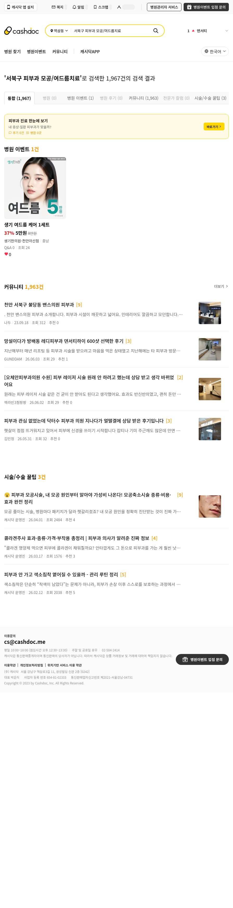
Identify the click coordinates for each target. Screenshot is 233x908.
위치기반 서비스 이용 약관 (65, 665)
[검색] (156, 30)
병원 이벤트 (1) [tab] (80, 98)
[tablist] (116, 98)
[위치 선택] (59, 30)
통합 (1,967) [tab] (19, 98)
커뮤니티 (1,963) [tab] (143, 98)
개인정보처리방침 (31, 665)
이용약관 (10, 665)
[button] (215, 51)
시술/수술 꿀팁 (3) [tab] (210, 98)
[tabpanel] (116, 357)
